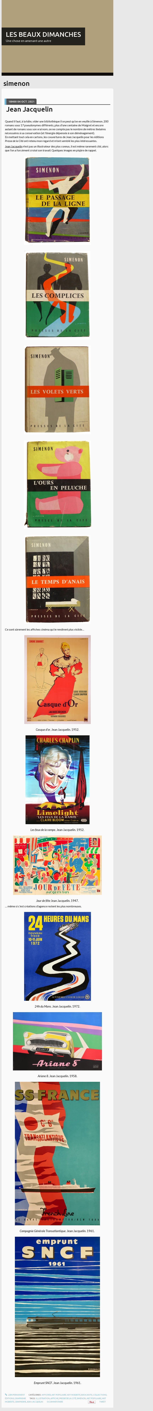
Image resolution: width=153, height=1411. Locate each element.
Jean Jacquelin (29, 109)
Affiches (46, 1395)
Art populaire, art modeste (66, 1395)
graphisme (20, 1402)
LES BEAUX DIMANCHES (43, 34)
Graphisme (20, 1398)
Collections (100, 1395)
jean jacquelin (35, 1402)
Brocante (86, 1395)
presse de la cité (67, 1398)
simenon (81, 1398)
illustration (43, 1398)
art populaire (94, 1398)
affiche (55, 1398)
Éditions (9, 1398)
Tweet (102, 1402)
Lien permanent (15, 1395)
